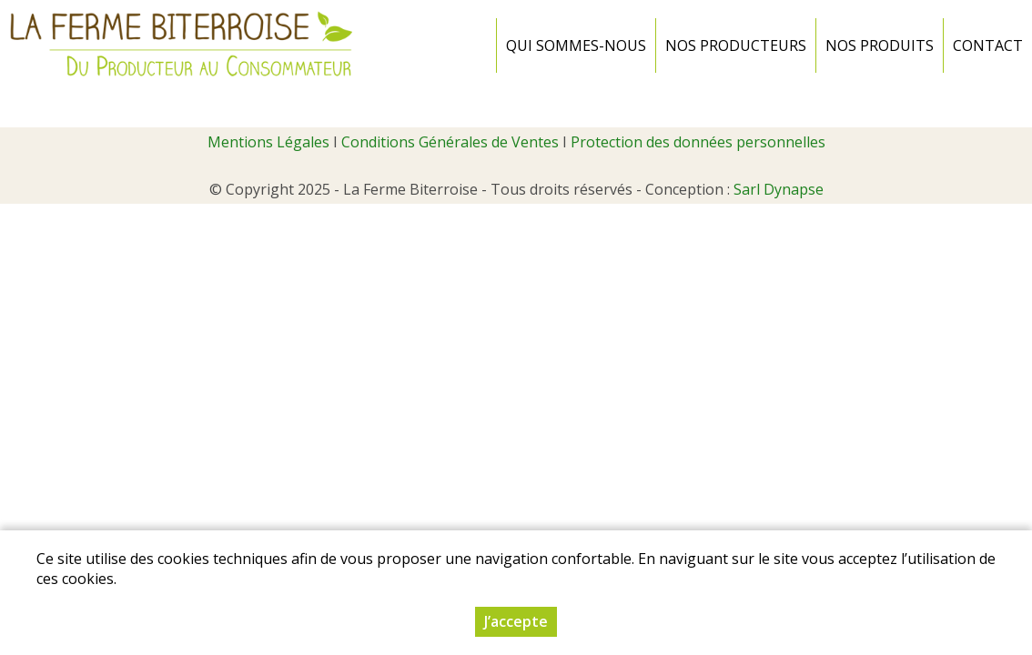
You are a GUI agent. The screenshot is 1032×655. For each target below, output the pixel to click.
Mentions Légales (268, 142)
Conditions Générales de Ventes (450, 142)
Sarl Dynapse (779, 189)
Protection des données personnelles (698, 142)
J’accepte (516, 621)
